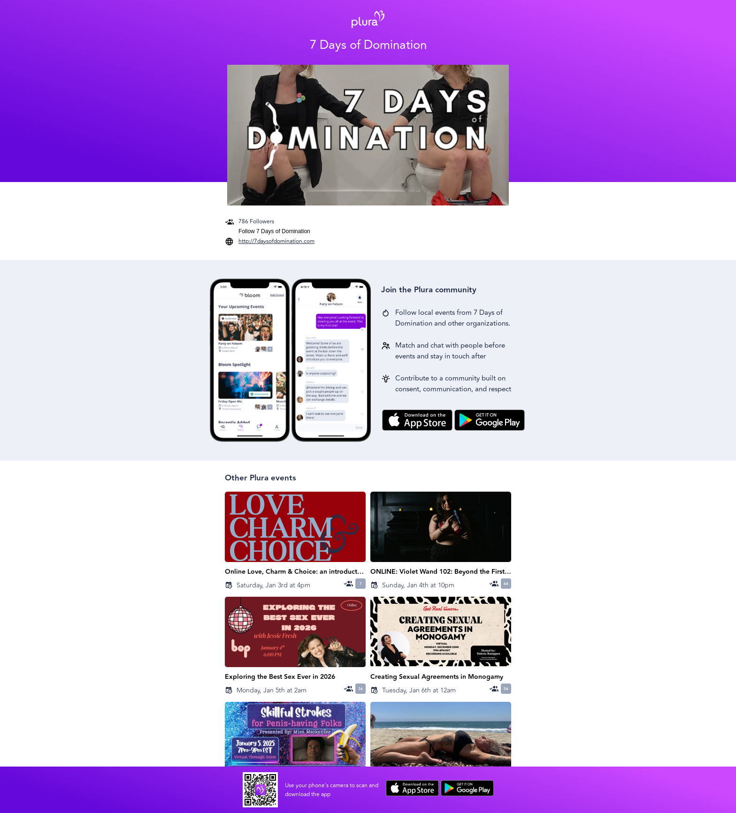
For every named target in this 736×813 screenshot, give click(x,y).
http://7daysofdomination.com (276, 241)
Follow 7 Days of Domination (274, 231)
